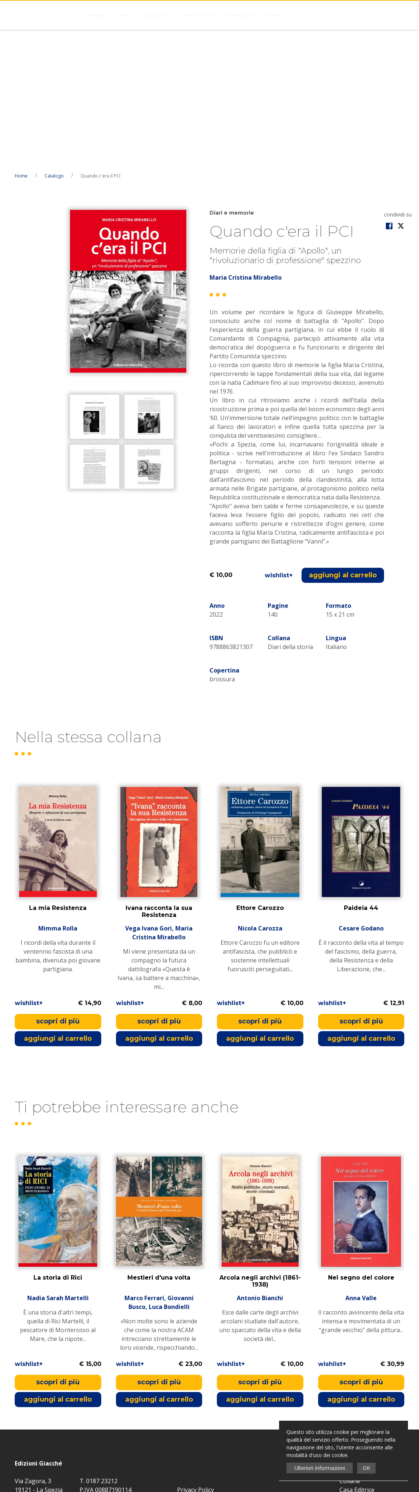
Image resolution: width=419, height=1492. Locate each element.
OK (366, 1467)
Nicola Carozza (260, 792)
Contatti (273, 15)
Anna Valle (361, 1162)
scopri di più (58, 885)
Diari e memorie (232, 76)
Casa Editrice (157, 15)
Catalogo (94, 15)
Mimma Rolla (57, 792)
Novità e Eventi (198, 15)
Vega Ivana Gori (148, 792)
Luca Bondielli (169, 1170)
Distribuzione (239, 15)
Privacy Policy (195, 1353)
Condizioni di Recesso (369, 1380)
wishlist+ (279, 438)
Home (21, 39)
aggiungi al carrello (343, 438)
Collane (124, 15)
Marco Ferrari (144, 1162)
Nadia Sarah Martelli (58, 1162)
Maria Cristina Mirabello (246, 141)
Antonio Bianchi (260, 1162)
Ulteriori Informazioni (320, 1467)
